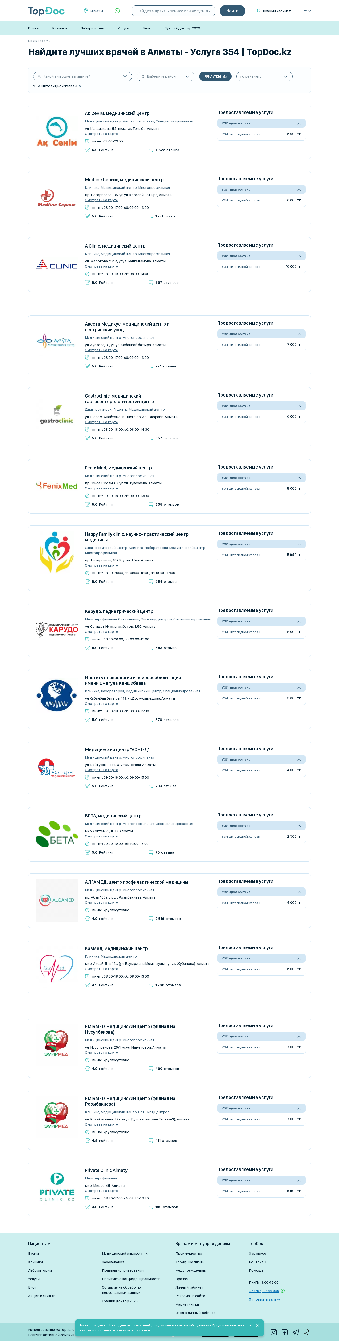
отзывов (167, 282)
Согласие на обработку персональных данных (122, 1290)
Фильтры (213, 76)
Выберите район (161, 76)
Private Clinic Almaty (106, 1170)
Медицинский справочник (124, 1253)
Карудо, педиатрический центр (119, 611)
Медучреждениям (190, 1270)
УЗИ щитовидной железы (241, 134)
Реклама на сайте (190, 1296)
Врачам (181, 1279)
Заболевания (113, 1262)
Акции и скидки (41, 1296)
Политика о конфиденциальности (131, 1279)
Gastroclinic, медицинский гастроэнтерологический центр (119, 398)
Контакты (257, 1262)
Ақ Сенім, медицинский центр (117, 113)
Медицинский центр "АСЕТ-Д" (117, 749)
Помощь (256, 1270)
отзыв (165, 216)
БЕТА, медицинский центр (113, 816)
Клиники (59, 28)
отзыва (167, 150)
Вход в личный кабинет (195, 1312)
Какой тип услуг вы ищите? (66, 76)
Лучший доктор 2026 (182, 28)
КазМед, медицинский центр (116, 948)
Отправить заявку (264, 1299)
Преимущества (188, 1253)
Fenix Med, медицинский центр (118, 468)
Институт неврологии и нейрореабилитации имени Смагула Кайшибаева (133, 680)
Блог (147, 28)
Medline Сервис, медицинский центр (124, 179)
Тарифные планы (189, 1262)
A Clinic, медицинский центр (115, 246)
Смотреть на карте (101, 134)
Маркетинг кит (188, 1304)
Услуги (123, 28)
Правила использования (123, 1270)
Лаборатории (92, 28)
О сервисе (257, 1253)
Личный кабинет (277, 11)
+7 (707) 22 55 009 (264, 1291)
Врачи (33, 28)
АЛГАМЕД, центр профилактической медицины (136, 882)
